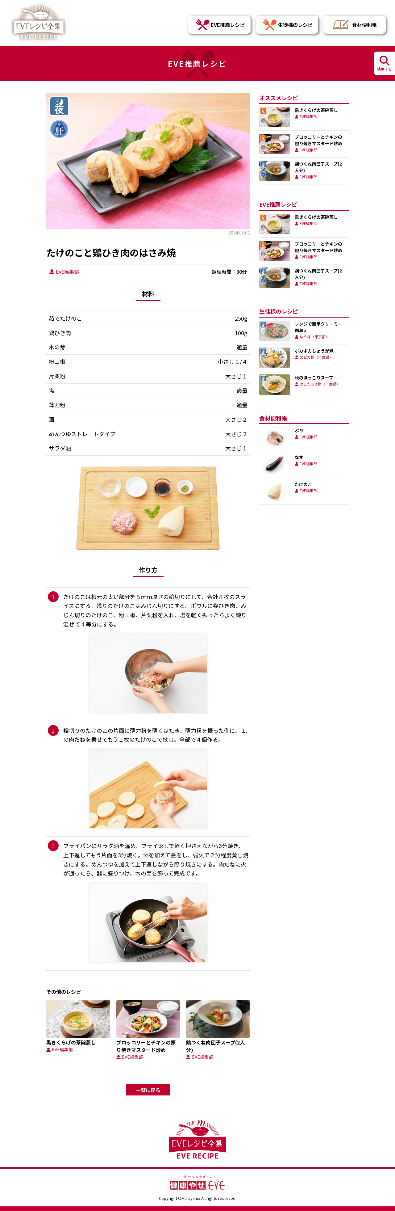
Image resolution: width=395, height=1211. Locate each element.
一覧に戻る (148, 1090)
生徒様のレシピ (287, 25)
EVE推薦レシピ (219, 25)
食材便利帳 (354, 25)
